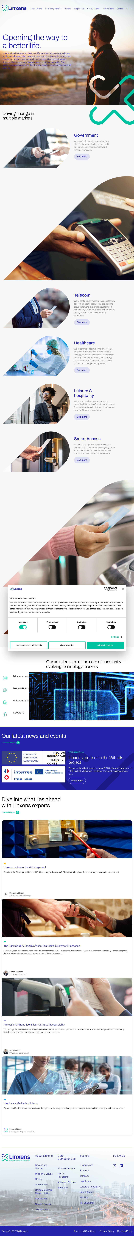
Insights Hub (41, 1198)
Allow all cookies (105, 645)
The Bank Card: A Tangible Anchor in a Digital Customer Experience (42, 945)
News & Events (43, 1204)
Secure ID (62, 1187)
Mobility (84, 1197)
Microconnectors (66, 1168)
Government (86, 1165)
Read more (77, 780)
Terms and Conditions (85, 1231)
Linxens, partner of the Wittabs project (25, 867)
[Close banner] (123, 589)
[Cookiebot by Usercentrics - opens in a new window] (105, 589)
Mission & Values (44, 1174)
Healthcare (85, 1181)
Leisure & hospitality (90, 1186)
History (38, 1179)
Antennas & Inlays (66, 1182)
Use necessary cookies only (29, 645)
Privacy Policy (106, 1231)
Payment (84, 1170)
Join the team (42, 1209)
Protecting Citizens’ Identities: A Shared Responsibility (34, 1024)
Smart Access (87, 1192)
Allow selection (67, 645)
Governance (41, 1184)
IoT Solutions (86, 1203)
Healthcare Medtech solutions (21, 1103)
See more (82, 156)
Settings (115, 637)
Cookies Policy (124, 1231)
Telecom (84, 1176)
